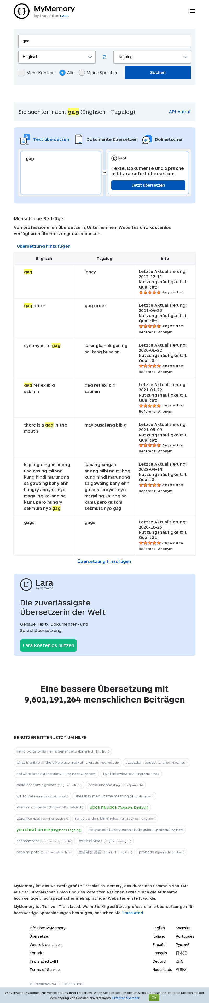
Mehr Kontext (37, 73)
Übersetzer (39, 936)
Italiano (159, 936)
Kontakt (37, 953)
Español (159, 944)
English (159, 928)
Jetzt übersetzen (148, 185)
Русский (182, 944)
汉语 (179, 961)
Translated (44, 961)
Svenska (183, 928)
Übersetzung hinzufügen (44, 245)
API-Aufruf (180, 111)
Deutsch (160, 961)
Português (185, 936)
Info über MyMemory (47, 928)
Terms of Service (45, 969)
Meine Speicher (98, 73)
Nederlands (162, 969)
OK (154, 997)
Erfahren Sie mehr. (126, 998)
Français (160, 953)
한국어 (181, 969)
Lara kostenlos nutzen (48, 645)
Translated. (133, 913)
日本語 (181, 953)
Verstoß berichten (46, 944)
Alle (66, 73)
